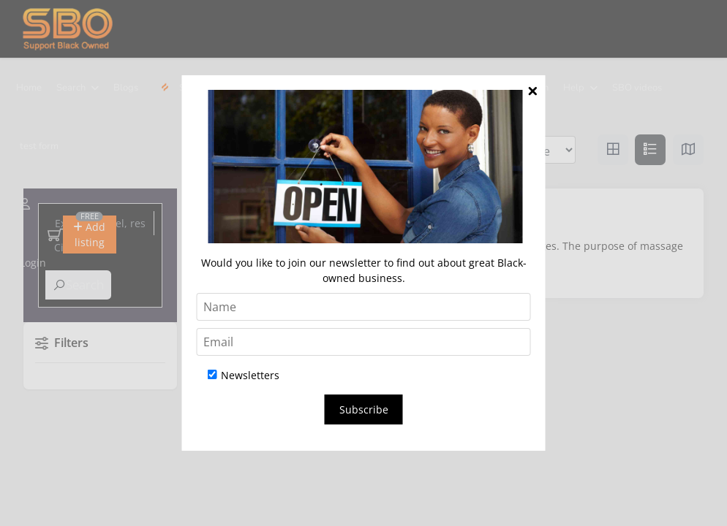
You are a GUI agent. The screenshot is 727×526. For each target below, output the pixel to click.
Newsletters (243, 375)
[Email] (364, 342)
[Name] (364, 307)
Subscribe (363, 409)
